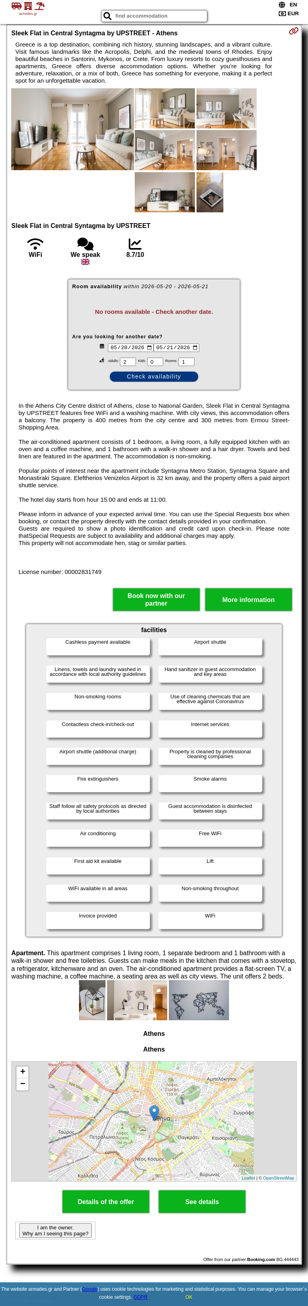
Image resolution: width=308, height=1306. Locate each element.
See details (202, 1201)
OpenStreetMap (278, 1178)
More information (248, 599)
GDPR (141, 1297)
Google (89, 1289)
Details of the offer (106, 1201)
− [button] (22, 1084)
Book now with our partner (156, 599)
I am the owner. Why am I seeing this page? (55, 1231)
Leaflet (248, 1178)
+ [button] (22, 1072)
